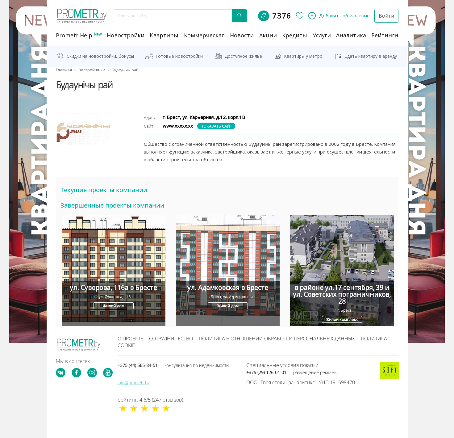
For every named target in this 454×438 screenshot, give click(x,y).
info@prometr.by (133, 382)
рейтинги (384, 35)
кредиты (294, 35)
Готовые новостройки (179, 56)
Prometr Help (79, 35)
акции (268, 35)
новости (242, 35)
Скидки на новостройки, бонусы (100, 56)
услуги (322, 35)
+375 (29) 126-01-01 (291, 372)
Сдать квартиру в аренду (370, 56)
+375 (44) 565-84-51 (173, 365)
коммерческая (204, 35)
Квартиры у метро (303, 56)
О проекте (130, 338)
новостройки (125, 35)
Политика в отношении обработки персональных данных (277, 338)
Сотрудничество (171, 338)
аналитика (351, 35)
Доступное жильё (243, 56)
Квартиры (164, 35)
